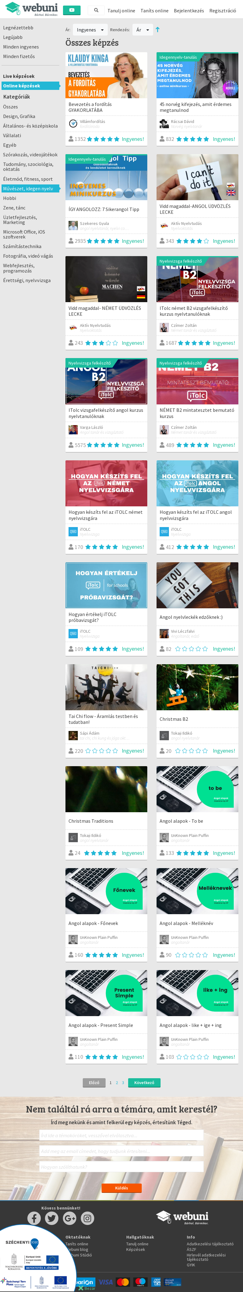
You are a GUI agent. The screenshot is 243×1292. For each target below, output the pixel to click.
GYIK (191, 1265)
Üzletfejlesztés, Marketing (20, 219)
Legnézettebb (18, 27)
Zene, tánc (14, 208)
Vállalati (12, 135)
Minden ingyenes (21, 47)
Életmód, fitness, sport (28, 179)
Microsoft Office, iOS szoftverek (24, 234)
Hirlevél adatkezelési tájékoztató (206, 1257)
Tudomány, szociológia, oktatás (28, 166)
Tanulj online (121, 10)
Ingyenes (90, 30)
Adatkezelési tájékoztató (210, 1244)
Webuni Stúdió (78, 1255)
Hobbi (9, 198)
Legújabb (13, 37)
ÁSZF (191, 1249)
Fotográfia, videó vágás (28, 256)
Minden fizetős (19, 56)
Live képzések (19, 76)
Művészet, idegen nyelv (28, 188)
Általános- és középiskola (30, 126)
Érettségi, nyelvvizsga (27, 280)
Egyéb (9, 145)
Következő (144, 1082)
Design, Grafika (19, 116)
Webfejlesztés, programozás (19, 267)
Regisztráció (222, 10)
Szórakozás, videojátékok (30, 154)
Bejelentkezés (189, 10)
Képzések (135, 1249)
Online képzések (21, 85)
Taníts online (154, 10)
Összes (10, 106)
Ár (142, 30)
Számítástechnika (22, 246)
